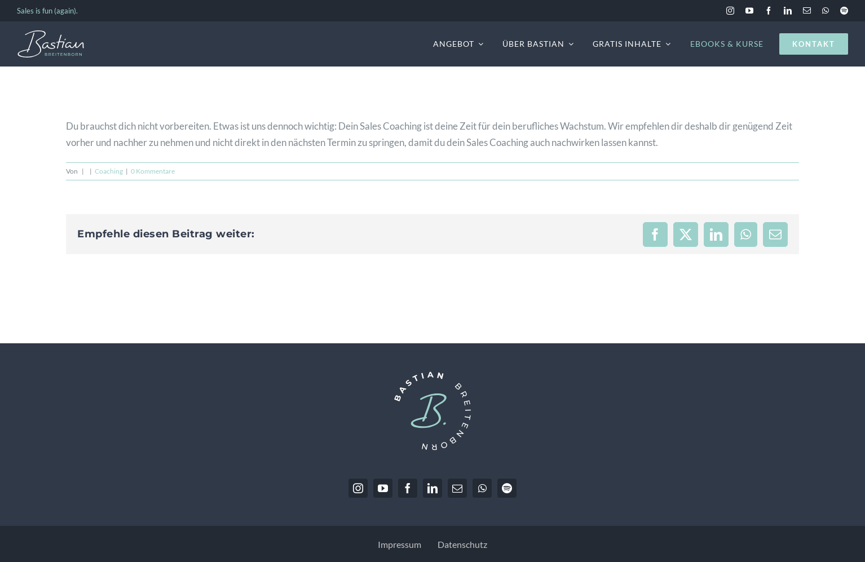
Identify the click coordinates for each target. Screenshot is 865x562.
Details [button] (700, 542)
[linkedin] (788, 11)
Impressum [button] (772, 542)
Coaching (109, 171)
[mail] (807, 11)
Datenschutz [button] (734, 542)
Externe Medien (663, 378)
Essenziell (653, 362)
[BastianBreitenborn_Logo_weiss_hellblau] (51, 35)
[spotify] (844, 11)
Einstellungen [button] (738, 518)
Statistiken (733, 362)
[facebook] (769, 11)
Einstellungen (652, 337)
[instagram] (730, 11)
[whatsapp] (825, 11)
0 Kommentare (153, 171)
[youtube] (749, 11)
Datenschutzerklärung (667, 325)
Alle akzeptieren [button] (738, 418)
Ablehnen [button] (738, 484)
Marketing (815, 362)
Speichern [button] (738, 451)
